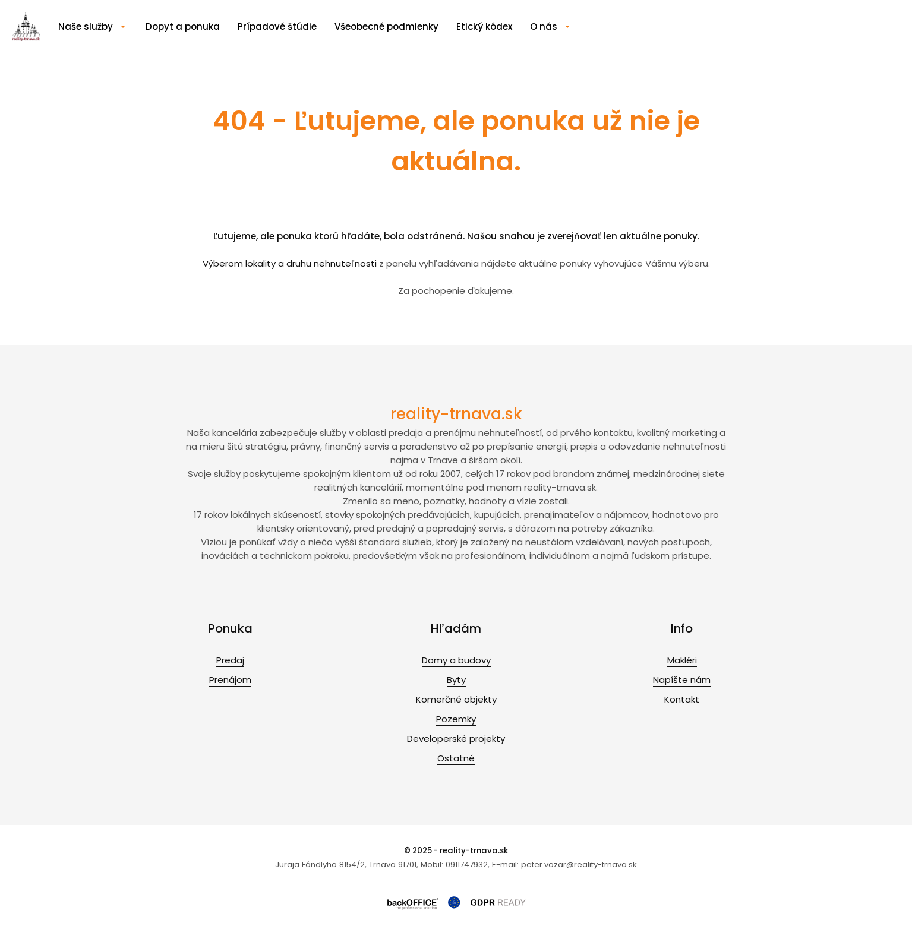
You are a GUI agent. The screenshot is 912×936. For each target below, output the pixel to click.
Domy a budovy (456, 660)
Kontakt (681, 699)
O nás (543, 26)
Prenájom (230, 679)
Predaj (230, 660)
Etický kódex (484, 26)
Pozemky (456, 719)
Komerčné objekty (456, 699)
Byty (456, 679)
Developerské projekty (456, 738)
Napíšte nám (682, 679)
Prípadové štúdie (277, 26)
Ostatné (456, 758)
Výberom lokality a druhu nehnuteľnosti (290, 263)
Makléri (682, 660)
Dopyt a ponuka (183, 26)
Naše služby (85, 26)
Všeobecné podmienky (386, 26)
